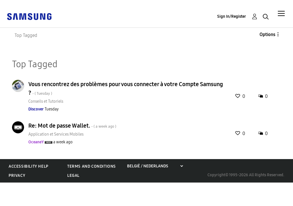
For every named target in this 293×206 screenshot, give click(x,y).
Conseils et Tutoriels (45, 101)
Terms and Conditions (91, 166)
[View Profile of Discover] (36, 109)
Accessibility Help (28, 166)
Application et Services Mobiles (56, 134)
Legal (73, 175)
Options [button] (267, 34)
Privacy (17, 175)
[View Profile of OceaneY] (36, 142)
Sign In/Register (231, 16)
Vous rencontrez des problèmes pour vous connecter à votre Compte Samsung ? (125, 88)
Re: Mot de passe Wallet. (72, 125)
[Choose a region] (155, 166)
